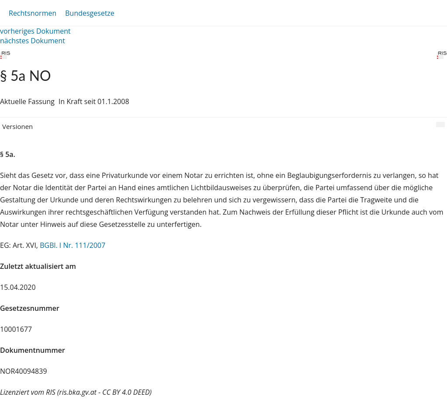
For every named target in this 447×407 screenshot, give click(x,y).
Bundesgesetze (89, 13)
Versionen (17, 126)
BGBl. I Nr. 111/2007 (72, 245)
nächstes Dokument (32, 40)
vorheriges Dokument (35, 31)
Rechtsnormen (32, 13)
